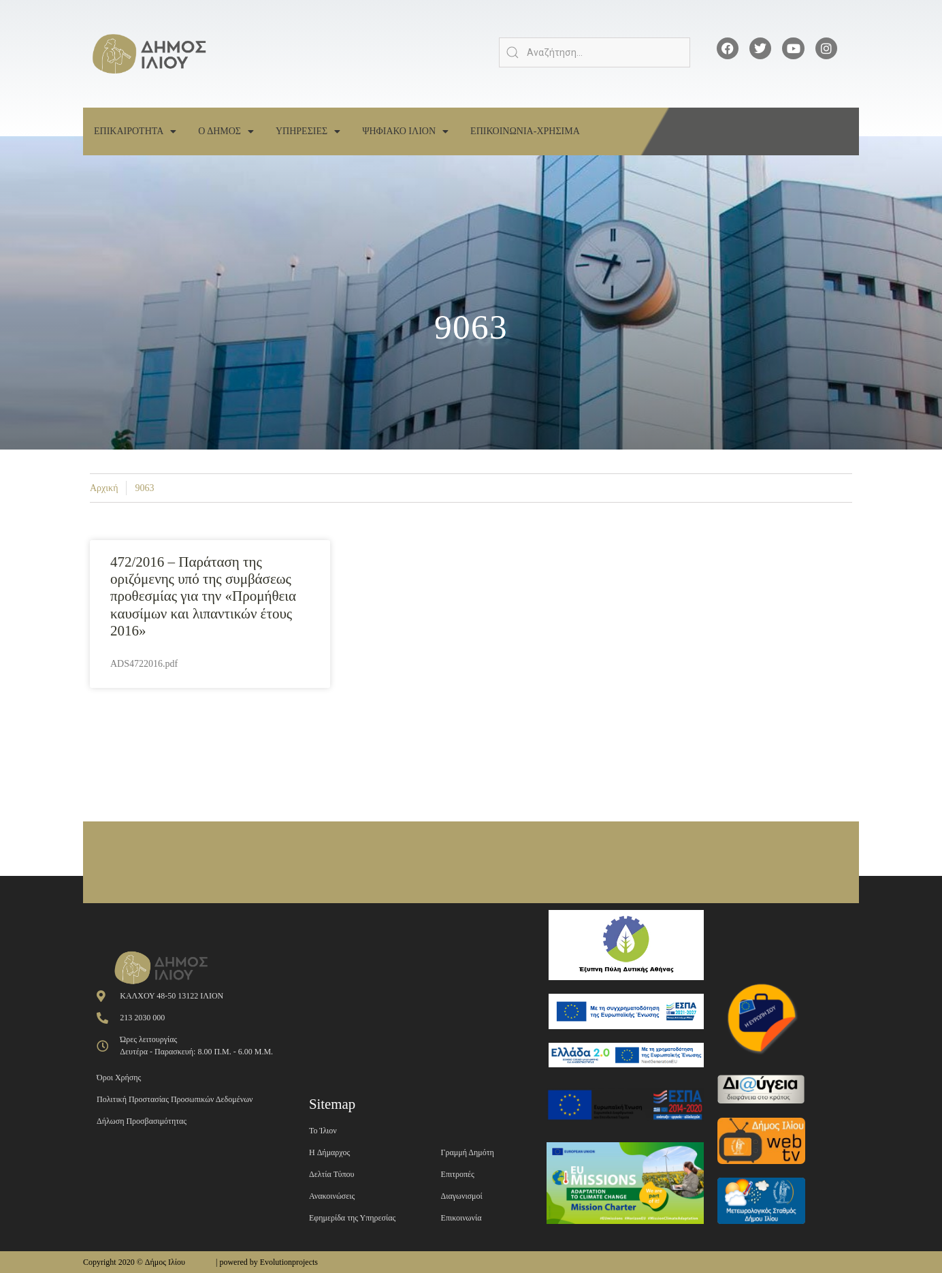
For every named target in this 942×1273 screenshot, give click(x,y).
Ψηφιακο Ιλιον (405, 131)
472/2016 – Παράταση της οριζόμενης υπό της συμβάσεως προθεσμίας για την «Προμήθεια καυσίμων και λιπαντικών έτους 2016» (203, 596)
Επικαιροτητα (135, 131)
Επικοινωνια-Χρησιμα (525, 131)
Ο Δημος (226, 131)
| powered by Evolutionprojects (267, 1262)
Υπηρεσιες (308, 131)
